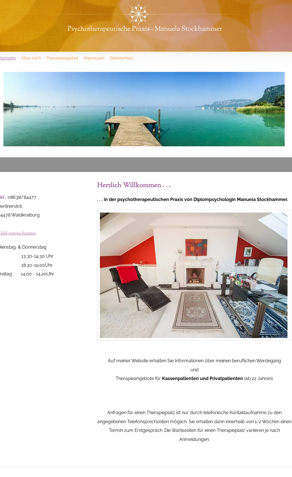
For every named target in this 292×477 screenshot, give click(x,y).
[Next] (276, 109)
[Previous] (11, 109)
